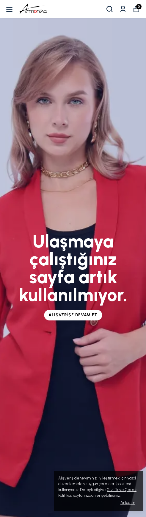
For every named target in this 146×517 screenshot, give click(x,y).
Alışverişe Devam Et (73, 314)
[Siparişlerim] (123, 9)
